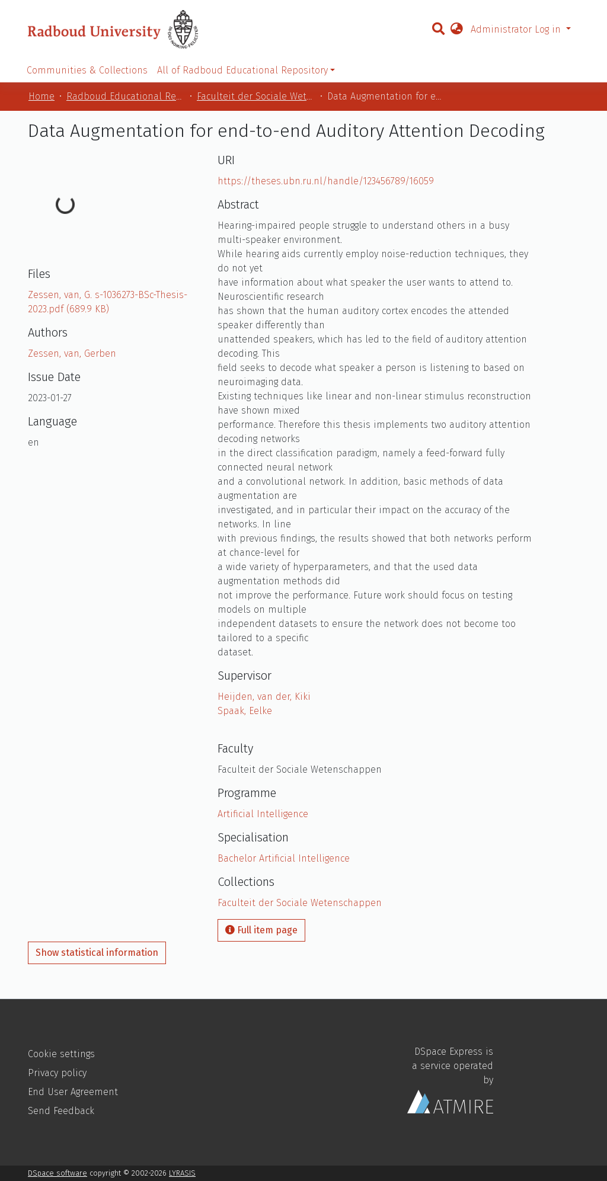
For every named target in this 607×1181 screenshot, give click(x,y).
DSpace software (57, 1173)
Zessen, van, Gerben (72, 353)
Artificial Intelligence (263, 814)
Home (41, 96)
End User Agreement (73, 1091)
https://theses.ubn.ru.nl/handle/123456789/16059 (326, 181)
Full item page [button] (261, 930)
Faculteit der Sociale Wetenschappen (256, 96)
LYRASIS (182, 1173)
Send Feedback (61, 1110)
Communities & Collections (87, 70)
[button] (456, 30)
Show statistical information (97, 952)
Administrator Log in (517, 29)
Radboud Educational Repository (125, 96)
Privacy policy (57, 1072)
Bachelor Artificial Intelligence (284, 858)
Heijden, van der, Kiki (264, 696)
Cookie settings (61, 1054)
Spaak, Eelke (245, 710)
